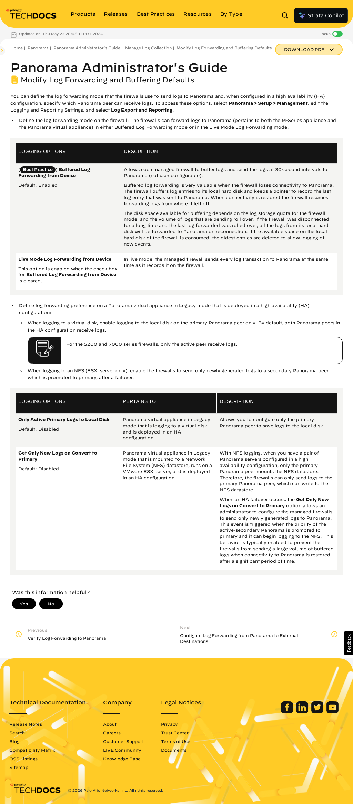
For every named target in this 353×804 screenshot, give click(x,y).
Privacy (169, 724)
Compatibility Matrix (32, 750)
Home (16, 47)
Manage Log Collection (148, 47)
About (110, 724)
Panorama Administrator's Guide (86, 47)
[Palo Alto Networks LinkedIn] (303, 711)
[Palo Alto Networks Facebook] (287, 711)
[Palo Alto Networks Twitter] (318, 711)
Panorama (38, 47)
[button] (348, 643)
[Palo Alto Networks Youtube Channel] (332, 711)
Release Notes (25, 724)
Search (17, 732)
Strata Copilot (321, 15)
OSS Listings (23, 758)
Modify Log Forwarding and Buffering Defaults (224, 47)
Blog (14, 741)
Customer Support (123, 741)
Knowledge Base (122, 758)
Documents (173, 750)
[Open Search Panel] (287, 15)
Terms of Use (175, 741)
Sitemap (18, 767)
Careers (112, 732)
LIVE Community (122, 750)
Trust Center (175, 732)
